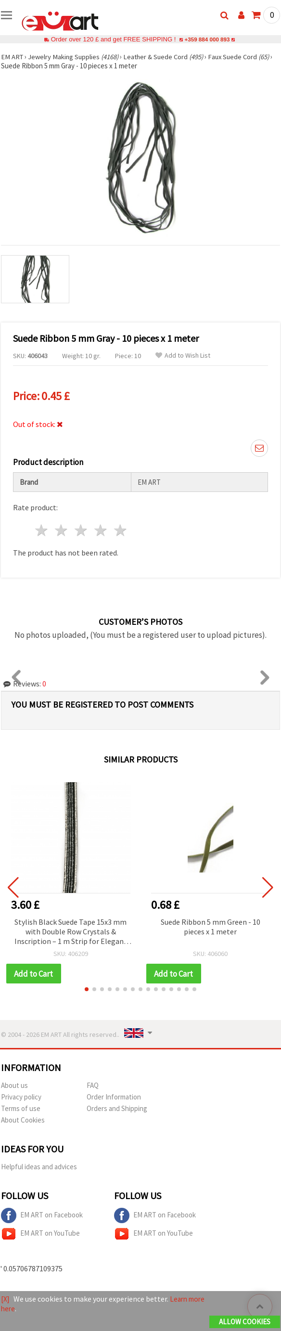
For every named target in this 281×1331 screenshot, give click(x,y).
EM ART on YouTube (40, 1234)
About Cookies (23, 1120)
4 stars (101, 530)
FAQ (93, 1085)
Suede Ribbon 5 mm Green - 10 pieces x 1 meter (210, 926)
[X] (5, 1299)
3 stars (81, 530)
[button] (87, 990)
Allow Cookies (244, 1322)
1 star (42, 530)
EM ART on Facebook (42, 1216)
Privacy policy (21, 1097)
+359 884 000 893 (206, 39)
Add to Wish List (182, 355)
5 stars (120, 530)
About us (14, 1085)
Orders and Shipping (117, 1108)
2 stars (62, 530)
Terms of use (20, 1108)
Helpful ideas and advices (39, 1167)
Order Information (114, 1097)
